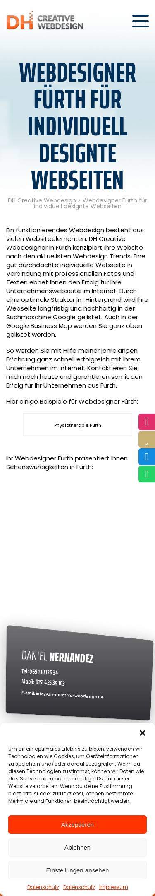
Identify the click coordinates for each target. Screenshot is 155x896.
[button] (142, 733)
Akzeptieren (77, 824)
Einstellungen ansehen (77, 870)
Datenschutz (43, 887)
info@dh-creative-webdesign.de (70, 695)
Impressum (113, 887)
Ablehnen (77, 847)
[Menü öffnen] (140, 21)
